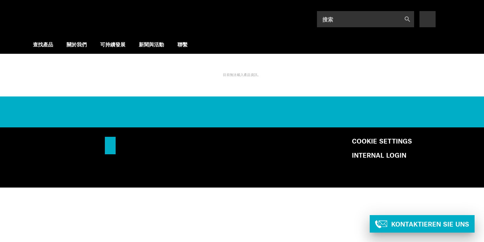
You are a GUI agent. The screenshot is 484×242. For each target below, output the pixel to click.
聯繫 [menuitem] (182, 44)
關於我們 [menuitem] (77, 44)
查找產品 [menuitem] (43, 44)
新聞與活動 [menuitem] (151, 44)
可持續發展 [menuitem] (112, 44)
